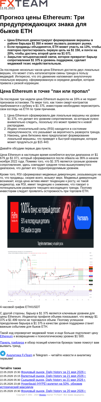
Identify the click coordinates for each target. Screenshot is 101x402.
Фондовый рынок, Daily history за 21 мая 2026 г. (53, 372)
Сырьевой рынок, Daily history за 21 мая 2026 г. (53, 379)
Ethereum (6, 336)
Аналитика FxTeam (19, 355)
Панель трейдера (12, 342)
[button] (50, 222)
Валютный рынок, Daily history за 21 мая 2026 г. (53, 376)
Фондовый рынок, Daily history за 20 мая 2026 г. (53, 391)
